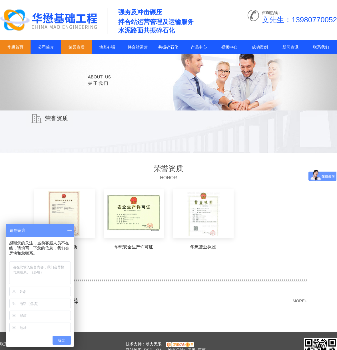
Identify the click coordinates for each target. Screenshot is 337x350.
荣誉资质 (77, 47)
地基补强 (107, 47)
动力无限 (154, 344)
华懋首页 (15, 47)
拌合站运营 (138, 47)
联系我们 (321, 47)
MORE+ (300, 301)
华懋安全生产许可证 (134, 246)
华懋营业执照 (203, 246)
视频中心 (229, 47)
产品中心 (199, 47)
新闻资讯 (290, 47)
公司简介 (46, 47)
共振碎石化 (168, 47)
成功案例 (260, 47)
